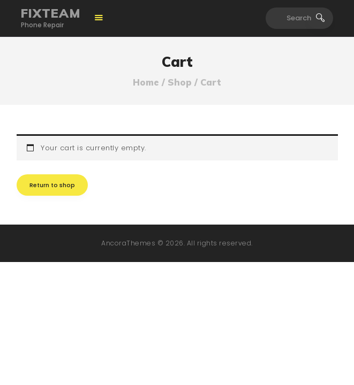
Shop (180, 82)
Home (146, 82)
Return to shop (52, 185)
